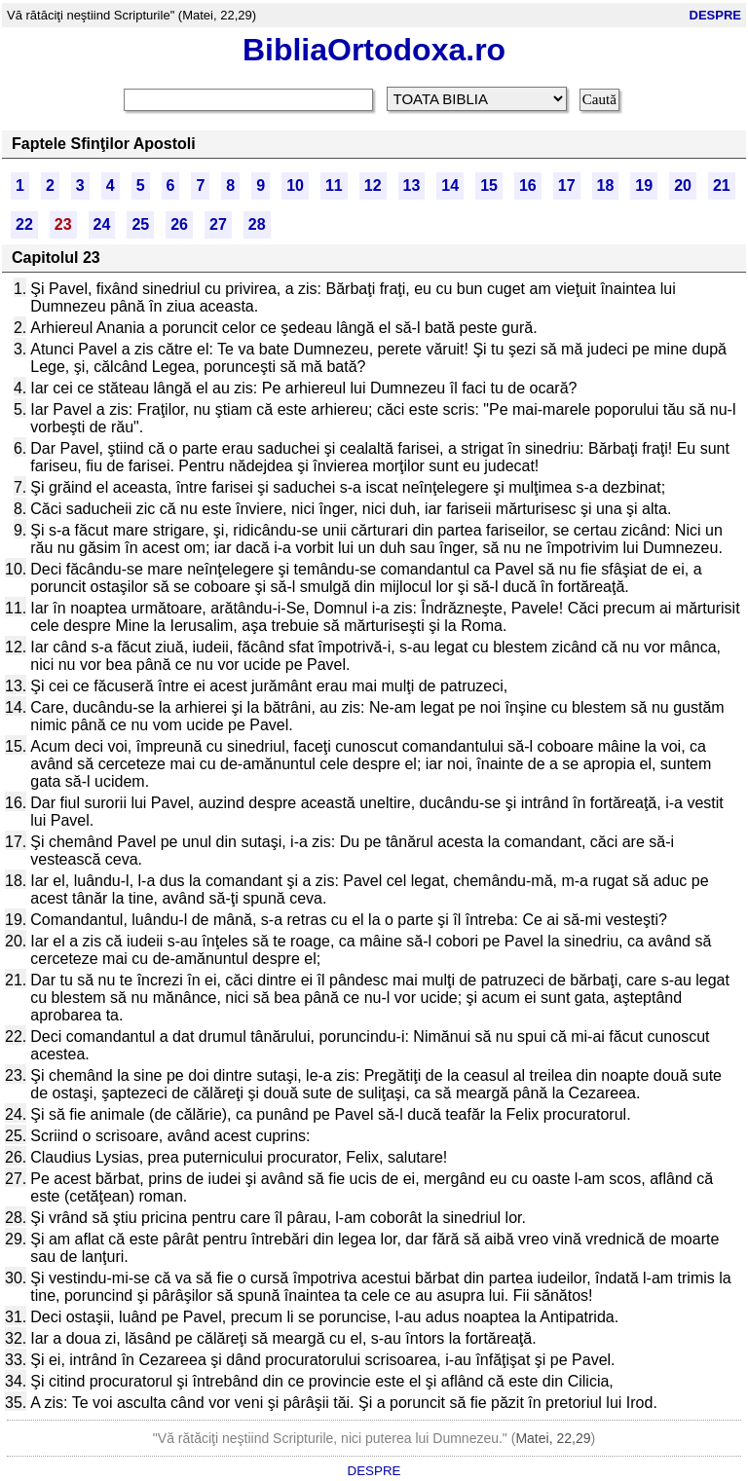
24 (102, 224)
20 (683, 185)
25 (140, 224)
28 (257, 224)
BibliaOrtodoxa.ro (374, 49)
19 (644, 185)
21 (721, 185)
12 (373, 185)
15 (489, 185)
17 (567, 185)
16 (528, 185)
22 (24, 224)
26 (179, 224)
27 (218, 224)
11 (334, 185)
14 (450, 185)
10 (295, 185)
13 (412, 185)
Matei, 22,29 (552, 1438)
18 (606, 185)
